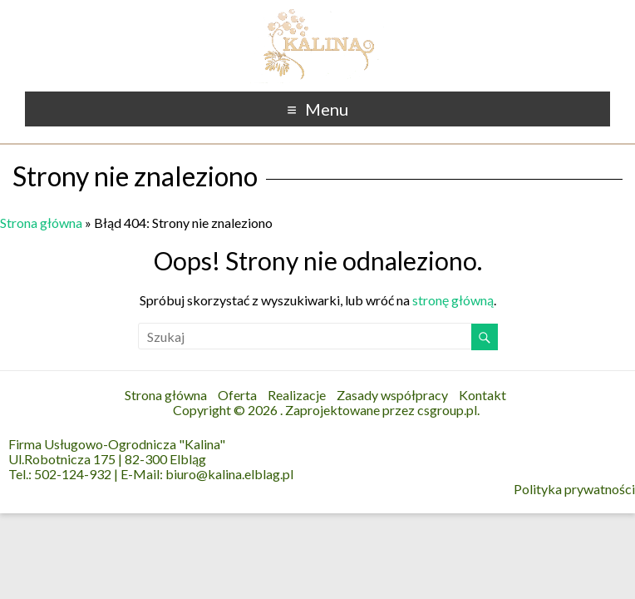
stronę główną (453, 300)
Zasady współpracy (392, 395)
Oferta (237, 395)
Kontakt (482, 395)
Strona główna (41, 222)
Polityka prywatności (574, 489)
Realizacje (297, 395)
